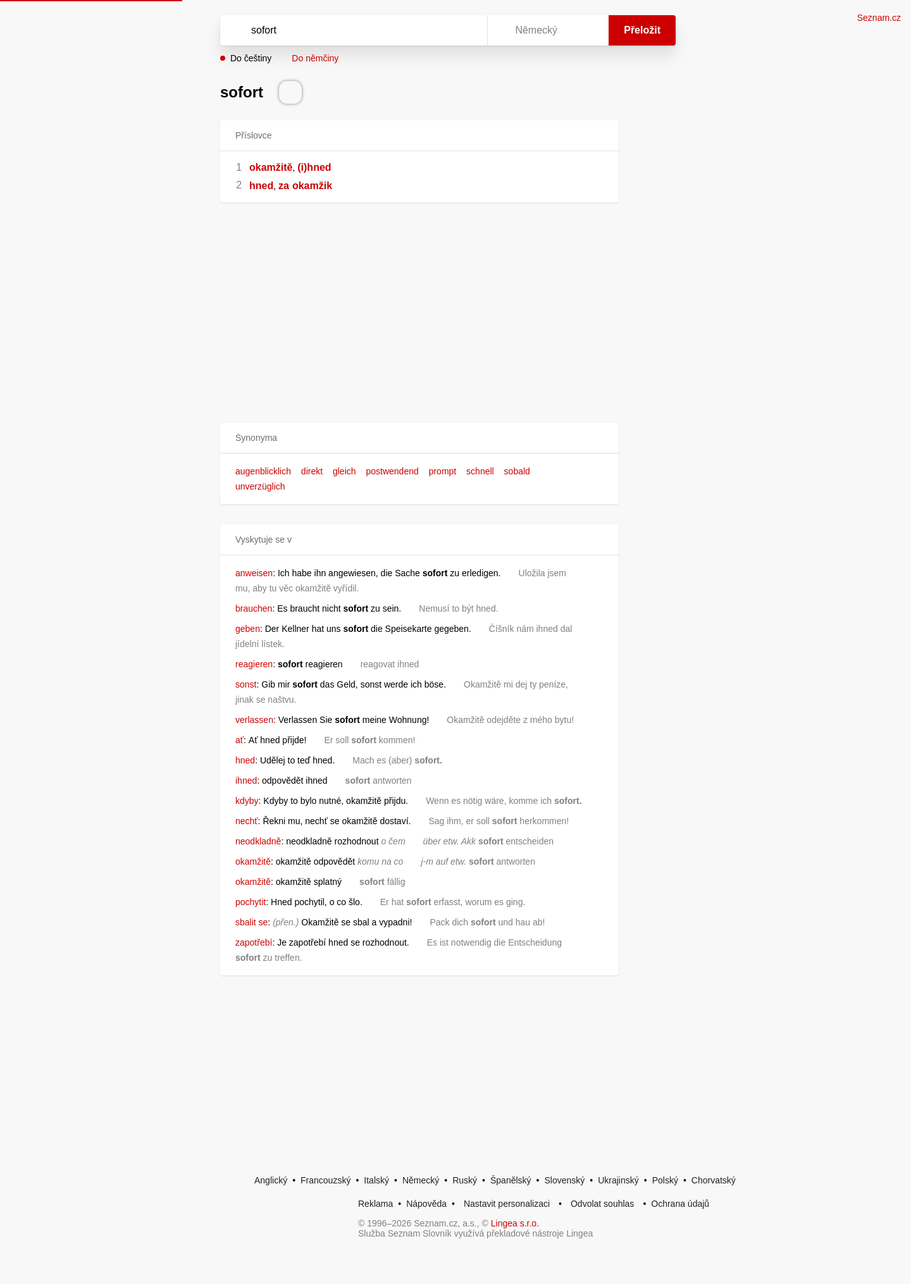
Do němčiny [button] (315, 58)
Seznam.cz (879, 18)
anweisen (254, 573)
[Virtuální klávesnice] (466, 30)
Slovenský (564, 1180)
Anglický (270, 1180)
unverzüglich (260, 486)
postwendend (392, 471)
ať (239, 740)
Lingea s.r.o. (515, 1223)
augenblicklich (263, 471)
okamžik (312, 185)
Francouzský (325, 1180)
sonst (245, 684)
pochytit (250, 902)
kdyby (247, 801)
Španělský (510, 1180)
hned (261, 185)
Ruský (464, 1180)
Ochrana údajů (680, 1204)
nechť (246, 821)
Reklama (375, 1204)
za (283, 185)
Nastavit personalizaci (507, 1204)
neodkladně (258, 841)
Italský (376, 1180)
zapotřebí (253, 942)
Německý (420, 1180)
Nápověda (426, 1204)
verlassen (254, 720)
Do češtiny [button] (250, 58)
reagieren (254, 664)
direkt (312, 471)
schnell (480, 471)
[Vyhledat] (351, 30)
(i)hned (314, 167)
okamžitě (270, 167)
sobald (517, 471)
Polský (665, 1180)
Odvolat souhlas (602, 1204)
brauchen (253, 608)
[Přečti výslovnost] (290, 92)
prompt (443, 471)
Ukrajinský (618, 1180)
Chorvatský (713, 1180)
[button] (419, 438)
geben (247, 629)
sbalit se (251, 922)
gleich (344, 471)
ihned (246, 780)
